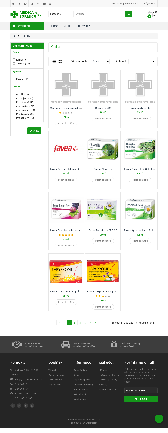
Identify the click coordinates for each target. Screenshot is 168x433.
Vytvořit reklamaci (108, 395)
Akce (67, 26)
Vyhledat (34, 130)
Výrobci (52, 375)
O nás (76, 380)
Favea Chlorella (103, 170)
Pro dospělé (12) (24, 114)
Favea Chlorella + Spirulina (139, 170)
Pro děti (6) (21, 94)
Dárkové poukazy (57, 380)
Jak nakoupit (80, 400)
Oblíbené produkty (108, 385)
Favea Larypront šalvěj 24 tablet (105, 295)
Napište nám (54, 390)
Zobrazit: (121, 61)
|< (54, 328)
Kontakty (83, 26)
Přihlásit (140, 404)
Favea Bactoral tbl (139, 108)
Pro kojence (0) (23, 98)
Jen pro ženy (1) (23, 106)
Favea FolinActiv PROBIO (103, 233)
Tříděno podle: (79, 61)
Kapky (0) (20, 59)
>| (96, 328)
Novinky (103, 390)
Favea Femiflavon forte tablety (68, 233)
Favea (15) (20, 79)
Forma (16, 52)
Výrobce (17, 71)
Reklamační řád (81, 395)
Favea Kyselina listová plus (140, 233)
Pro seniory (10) (23, 118)
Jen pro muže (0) (24, 110)
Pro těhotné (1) (23, 102)
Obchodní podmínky (83, 390)
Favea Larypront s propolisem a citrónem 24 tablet (79, 295)
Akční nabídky (55, 385)
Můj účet (103, 375)
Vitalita (27, 36)
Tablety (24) (21, 63)
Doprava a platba (82, 385)
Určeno (16, 86)
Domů (54, 26)
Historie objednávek (109, 380)
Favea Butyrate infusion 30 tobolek (70, 170)
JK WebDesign (90, 428)
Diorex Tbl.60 (103, 108)
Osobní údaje (80, 375)
